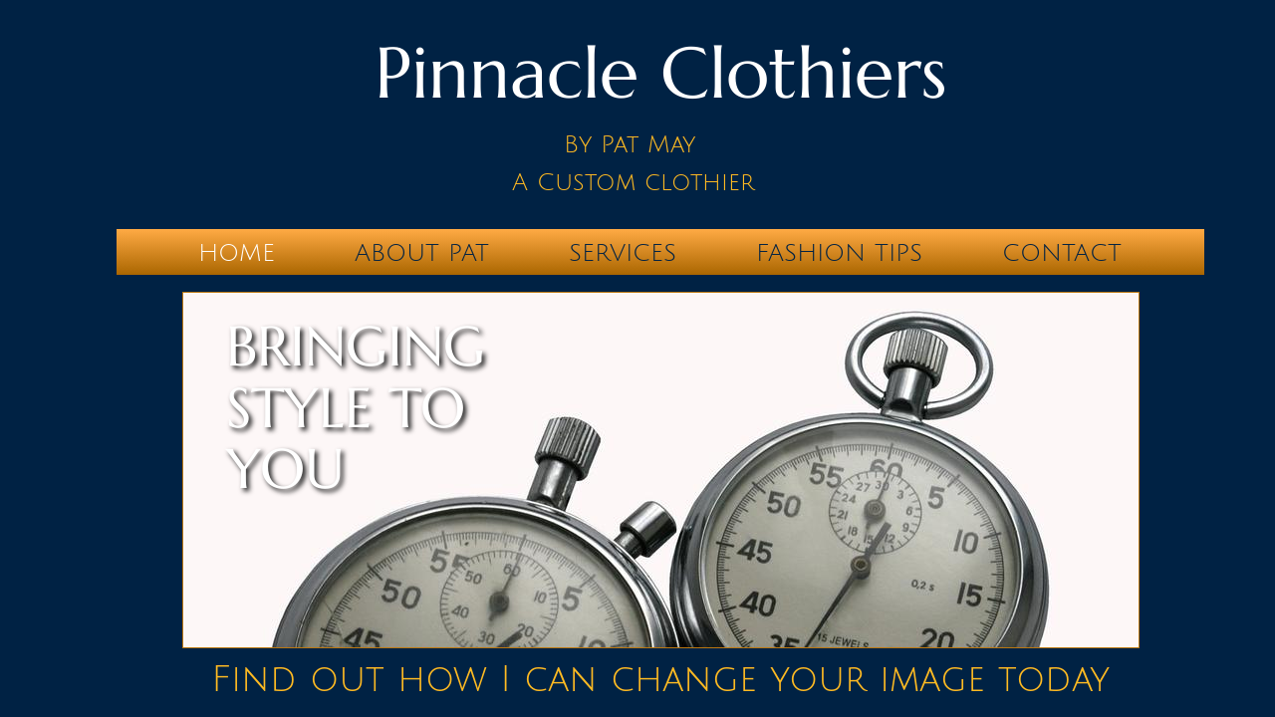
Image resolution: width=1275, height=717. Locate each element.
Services (622, 253)
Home (236, 253)
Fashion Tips (839, 253)
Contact (1062, 253)
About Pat (422, 253)
